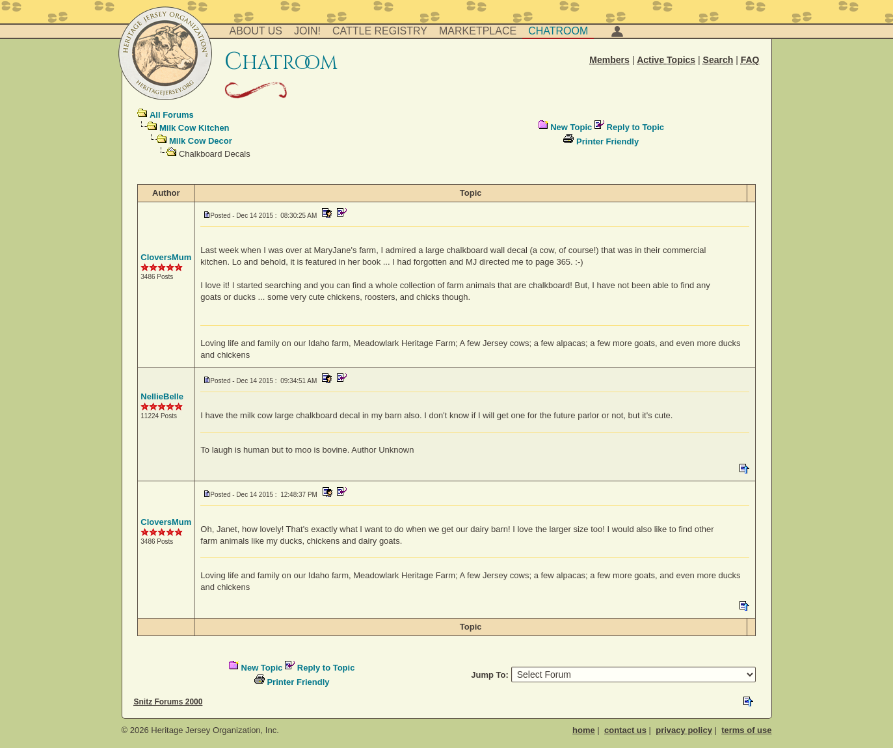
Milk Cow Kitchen (194, 128)
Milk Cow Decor (200, 141)
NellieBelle (161, 396)
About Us (256, 30)
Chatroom (558, 30)
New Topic (571, 127)
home (583, 730)
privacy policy (684, 730)
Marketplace (477, 30)
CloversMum (165, 257)
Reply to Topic (636, 127)
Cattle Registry (379, 30)
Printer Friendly (607, 141)
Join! (307, 30)
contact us (625, 730)
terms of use (746, 730)
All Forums (172, 115)
